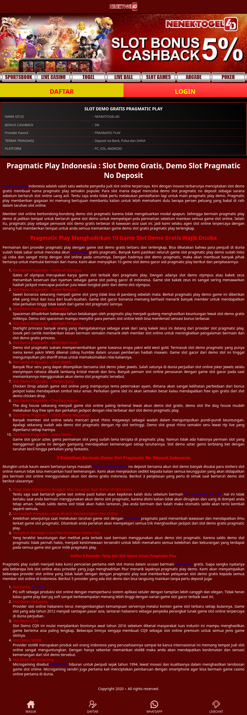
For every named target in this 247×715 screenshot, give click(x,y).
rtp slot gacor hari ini (203, 494)
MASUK (31, 707)
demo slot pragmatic (109, 466)
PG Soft (37, 587)
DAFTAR (62, 91)
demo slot (79, 252)
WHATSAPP (154, 707)
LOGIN (185, 91)
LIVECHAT (216, 707)
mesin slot (59, 664)
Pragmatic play (15, 186)
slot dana (132, 518)
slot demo (184, 564)
